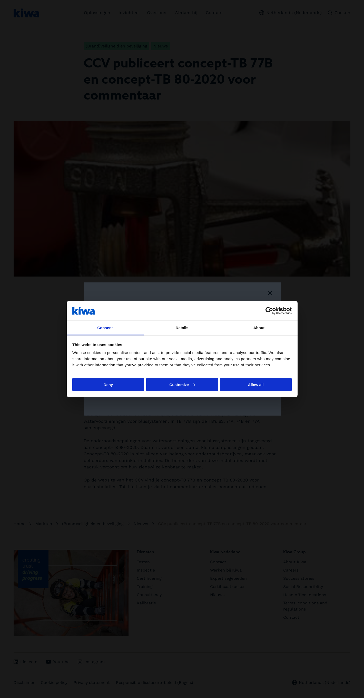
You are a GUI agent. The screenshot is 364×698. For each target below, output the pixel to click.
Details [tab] (182, 328)
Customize (182, 384)
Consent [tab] (105, 328)
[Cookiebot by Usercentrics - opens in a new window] (269, 310)
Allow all (256, 384)
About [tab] (259, 328)
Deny (108, 384)
